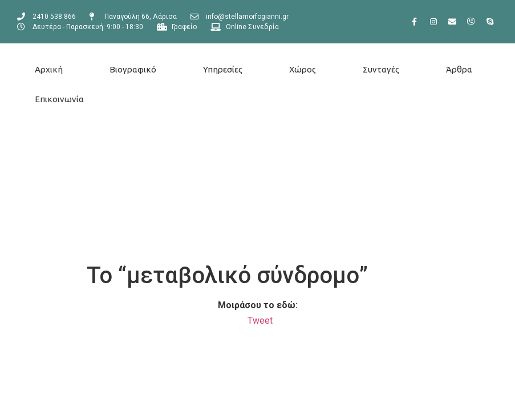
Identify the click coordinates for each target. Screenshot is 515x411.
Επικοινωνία (59, 99)
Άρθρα (459, 69)
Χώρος (302, 69)
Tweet (260, 320)
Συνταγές (381, 69)
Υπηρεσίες (222, 69)
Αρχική (49, 69)
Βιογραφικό (133, 69)
